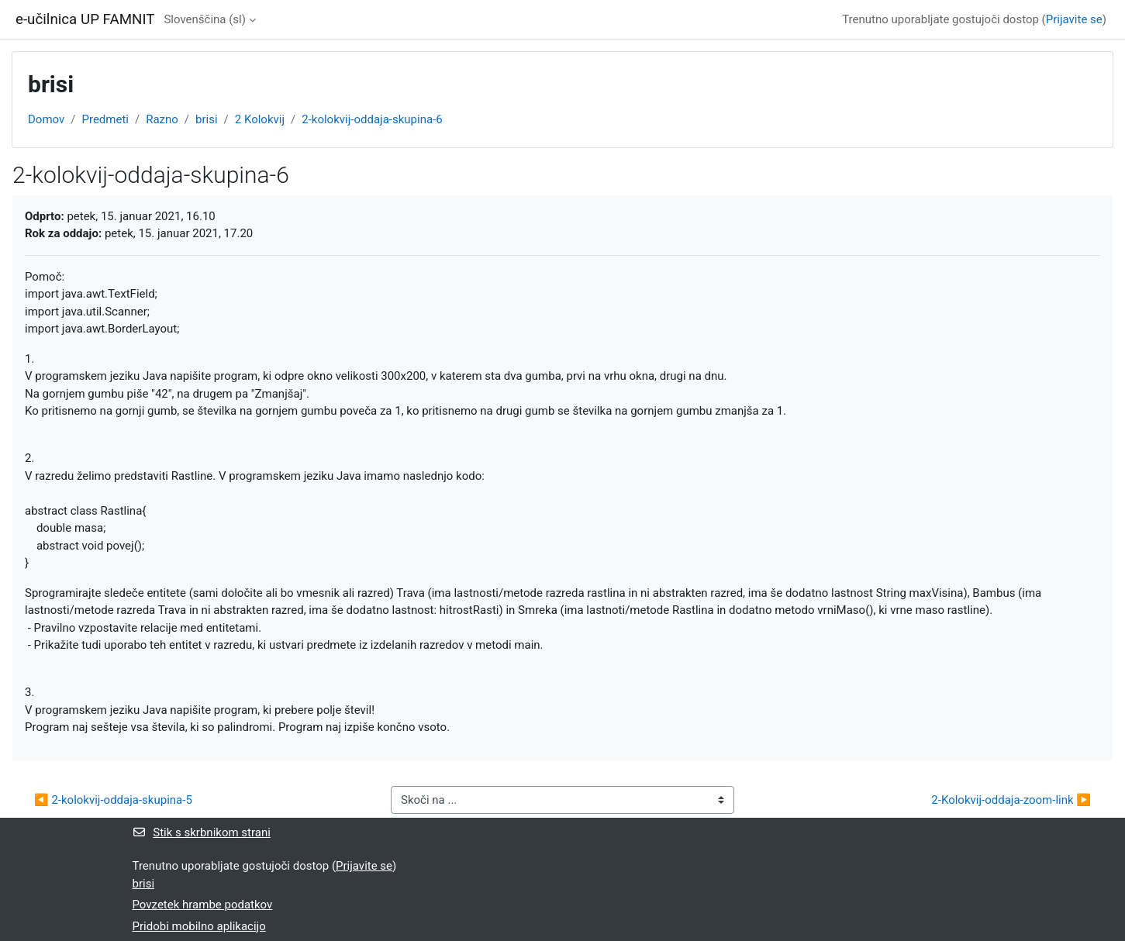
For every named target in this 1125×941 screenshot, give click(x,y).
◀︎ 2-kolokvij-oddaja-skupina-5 (113, 800)
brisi (206, 119)
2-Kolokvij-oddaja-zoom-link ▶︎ (1011, 800)
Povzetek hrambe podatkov (203, 905)
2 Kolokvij (260, 119)
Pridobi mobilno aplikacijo (199, 926)
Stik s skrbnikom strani (202, 832)
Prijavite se (1074, 19)
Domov (46, 119)
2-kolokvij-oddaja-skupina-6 (372, 119)
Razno (162, 119)
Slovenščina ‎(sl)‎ (205, 19)
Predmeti (104, 119)
